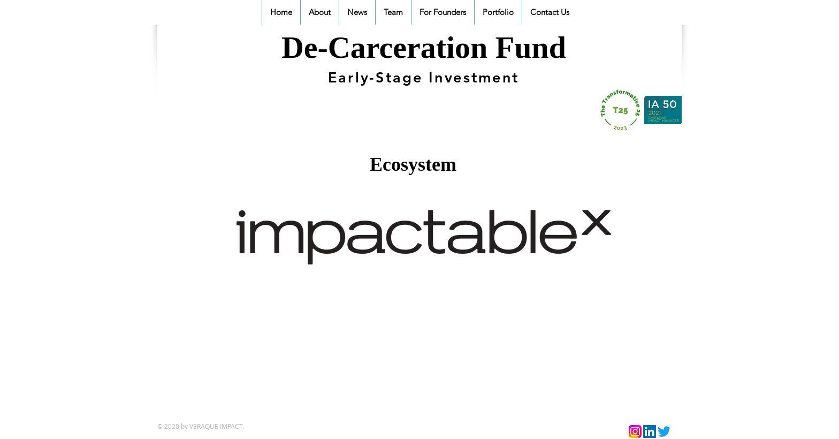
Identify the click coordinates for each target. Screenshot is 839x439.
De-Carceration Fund (423, 47)
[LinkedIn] (649, 431)
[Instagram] (635, 431)
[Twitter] (664, 431)
